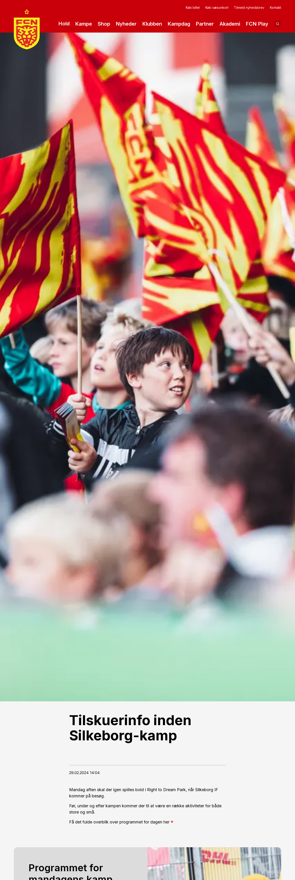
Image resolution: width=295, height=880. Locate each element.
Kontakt (275, 7)
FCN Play (257, 24)
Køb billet (193, 7)
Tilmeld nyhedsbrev (249, 7)
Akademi (229, 24)
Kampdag (179, 24)
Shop (103, 24)
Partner (205, 24)
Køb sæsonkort (216, 7)
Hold (64, 24)
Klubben (152, 24)
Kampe (83, 24)
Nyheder (126, 24)
